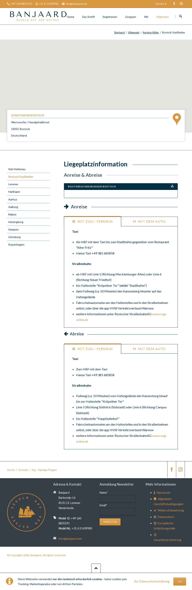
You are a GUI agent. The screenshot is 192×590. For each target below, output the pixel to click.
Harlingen (14, 191)
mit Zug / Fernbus (94, 221)
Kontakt (23, 469)
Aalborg (13, 207)
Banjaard (119, 32)
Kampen (13, 229)
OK (180, 581)
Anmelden (110, 521)
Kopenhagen (16, 244)
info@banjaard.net (70, 538)
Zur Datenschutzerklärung (151, 581)
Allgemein (133, 32)
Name (104, 492)
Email (103, 505)
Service (160, 3)
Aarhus (12, 199)
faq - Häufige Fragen (44, 469)
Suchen (180, 16)
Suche (11, 469)
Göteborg (14, 237)
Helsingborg (15, 222)
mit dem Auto (151, 221)
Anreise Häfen (151, 32)
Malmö (12, 214)
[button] (96, 82)
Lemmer (13, 184)
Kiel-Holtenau (17, 169)
